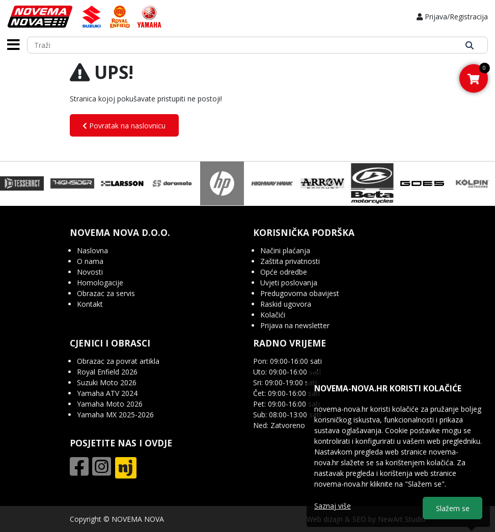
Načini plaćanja (285, 250)
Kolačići (272, 315)
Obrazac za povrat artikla (118, 361)
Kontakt (90, 304)
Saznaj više (332, 506)
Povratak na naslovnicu (124, 125)
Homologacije (100, 282)
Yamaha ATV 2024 (107, 393)
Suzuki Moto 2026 (106, 382)
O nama (90, 261)
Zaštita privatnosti (290, 261)
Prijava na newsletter (294, 325)
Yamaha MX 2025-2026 (115, 414)
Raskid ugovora (285, 304)
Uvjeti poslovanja (288, 282)
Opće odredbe (283, 272)
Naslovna (92, 250)
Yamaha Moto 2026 (110, 404)
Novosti (90, 272)
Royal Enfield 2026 (107, 372)
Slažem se (453, 508)
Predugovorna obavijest (299, 293)
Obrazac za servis (106, 293)
